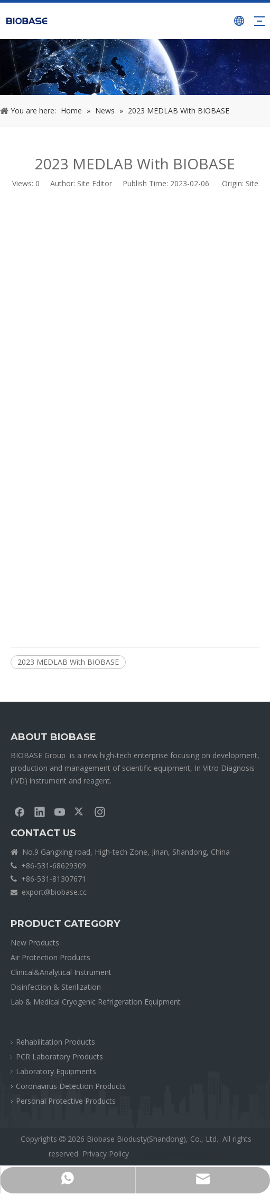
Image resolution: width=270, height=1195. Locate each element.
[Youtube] (59, 811)
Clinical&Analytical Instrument (61, 972)
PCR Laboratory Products (59, 1056)
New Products (35, 943)
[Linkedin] (39, 811)
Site (252, 183)
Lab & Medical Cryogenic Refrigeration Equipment (96, 1002)
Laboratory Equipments (56, 1071)
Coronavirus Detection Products (71, 1086)
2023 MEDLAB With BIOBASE (68, 662)
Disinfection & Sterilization (56, 987)
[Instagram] (99, 811)
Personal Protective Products (66, 1101)
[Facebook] (19, 811)
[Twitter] (79, 811)
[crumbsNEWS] (135, 67)
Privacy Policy (105, 1154)
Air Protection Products (50, 957)
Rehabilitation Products (55, 1042)
